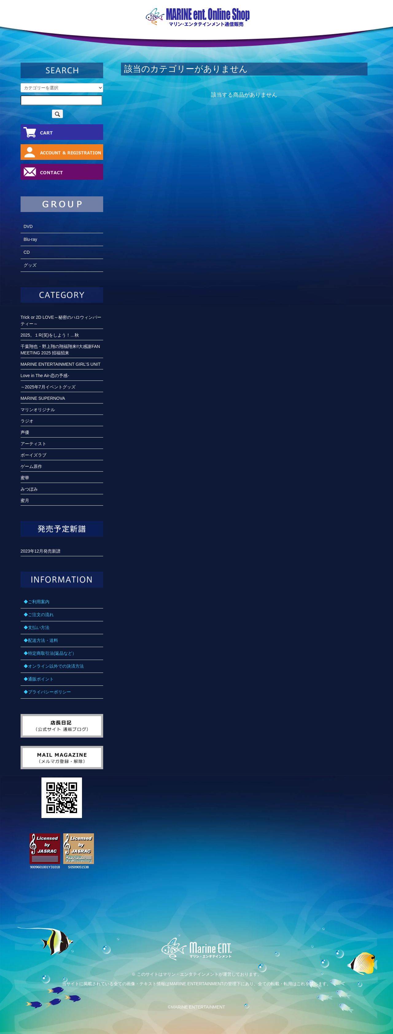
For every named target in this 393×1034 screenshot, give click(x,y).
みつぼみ (29, 489)
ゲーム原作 (31, 466)
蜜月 (25, 500)
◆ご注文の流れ (39, 614)
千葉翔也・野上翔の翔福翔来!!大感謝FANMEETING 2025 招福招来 (60, 349)
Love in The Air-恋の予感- (45, 375)
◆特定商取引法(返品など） (50, 653)
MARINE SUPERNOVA (43, 398)
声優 (25, 432)
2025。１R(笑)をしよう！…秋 (50, 335)
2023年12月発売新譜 (41, 551)
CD (27, 252)
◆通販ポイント (39, 679)
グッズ (30, 265)
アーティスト (33, 443)
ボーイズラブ (33, 455)
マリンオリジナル (38, 409)
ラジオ (27, 421)
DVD (28, 226)
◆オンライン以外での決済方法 (54, 666)
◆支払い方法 (36, 627)
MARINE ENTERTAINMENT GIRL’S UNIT (61, 364)
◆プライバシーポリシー (47, 691)
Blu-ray (30, 239)
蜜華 (25, 477)
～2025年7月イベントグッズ (48, 386)
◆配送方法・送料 (41, 640)
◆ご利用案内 (36, 601)
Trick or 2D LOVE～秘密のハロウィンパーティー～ (61, 320)
